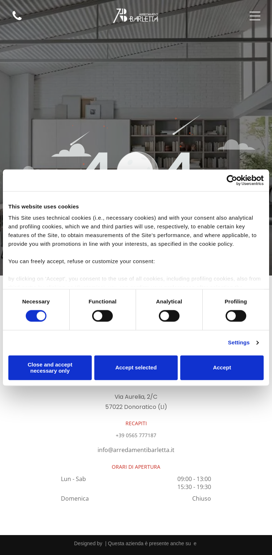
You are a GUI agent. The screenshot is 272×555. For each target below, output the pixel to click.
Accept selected (136, 368)
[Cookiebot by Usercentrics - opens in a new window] (232, 180)
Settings (239, 343)
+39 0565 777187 (136, 435)
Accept (222, 368)
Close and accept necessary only (50, 367)
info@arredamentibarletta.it (136, 450)
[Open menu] (255, 16)
